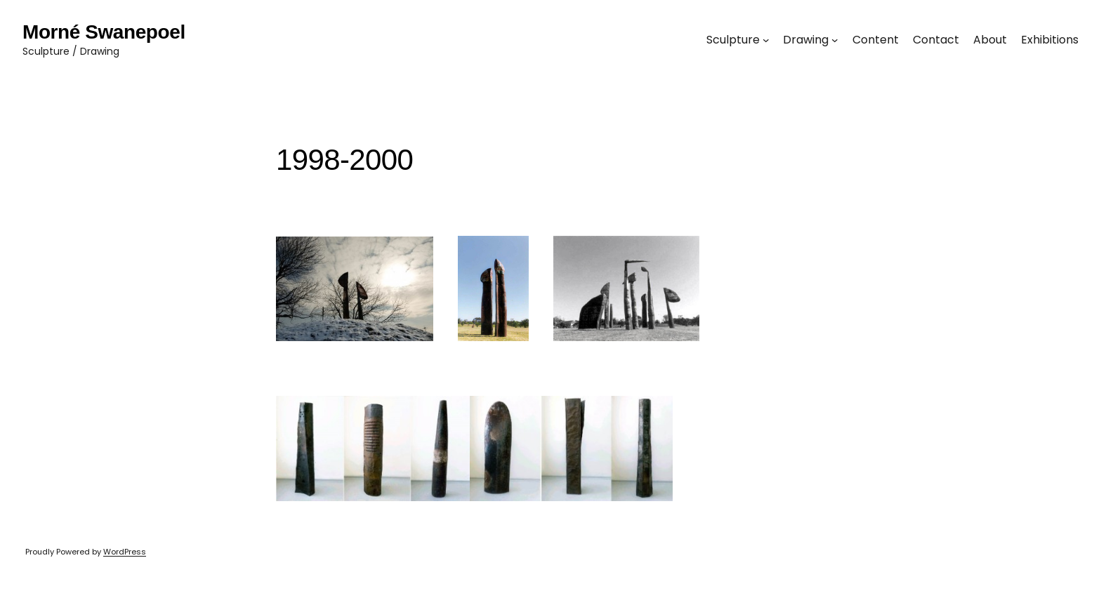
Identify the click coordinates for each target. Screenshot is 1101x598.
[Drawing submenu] (834, 40)
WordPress (124, 551)
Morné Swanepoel (103, 32)
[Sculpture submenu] (766, 40)
